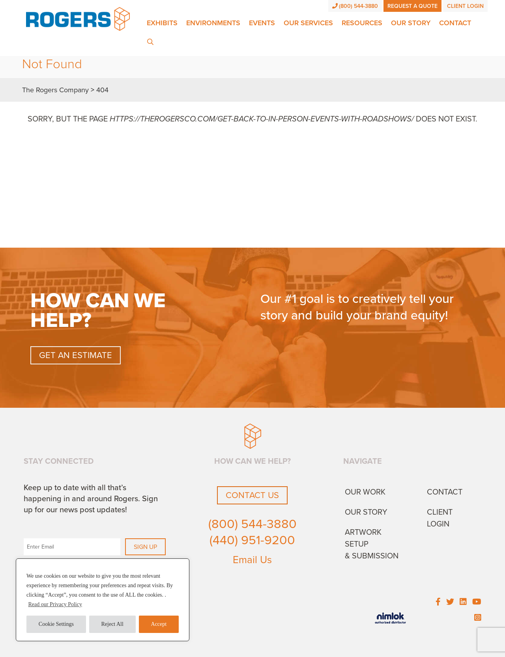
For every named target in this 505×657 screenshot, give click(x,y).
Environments (213, 23)
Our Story (410, 23)
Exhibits (162, 23)
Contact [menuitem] (444, 492)
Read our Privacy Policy (55, 604)
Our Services (308, 23)
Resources (362, 23)
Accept (159, 624)
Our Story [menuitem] (366, 512)
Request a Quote (412, 6)
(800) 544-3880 (355, 6)
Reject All (112, 624)
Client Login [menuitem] (440, 518)
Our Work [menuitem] (365, 492)
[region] (102, 599)
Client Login (465, 6)
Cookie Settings (56, 624)
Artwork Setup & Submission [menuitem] (371, 544)
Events (262, 23)
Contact (455, 23)
